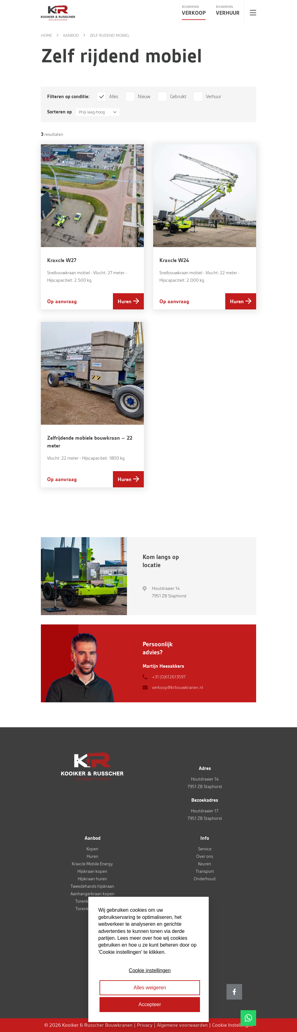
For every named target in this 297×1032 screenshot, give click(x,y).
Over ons (204, 856)
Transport (205, 871)
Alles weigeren (150, 987)
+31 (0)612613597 (169, 677)
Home (46, 35)
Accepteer (150, 1004)
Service (205, 849)
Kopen (92, 849)
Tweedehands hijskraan (92, 886)
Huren (124, 301)
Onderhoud (205, 879)
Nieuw (144, 96)
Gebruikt (178, 96)
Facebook (234, 992)
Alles (113, 96)
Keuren (204, 864)
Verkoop (194, 12)
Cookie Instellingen (232, 1025)
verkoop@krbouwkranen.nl (177, 687)
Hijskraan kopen (92, 871)
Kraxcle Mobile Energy (92, 864)
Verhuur (228, 12)
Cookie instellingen (150, 970)
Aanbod (71, 35)
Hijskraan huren (92, 879)
